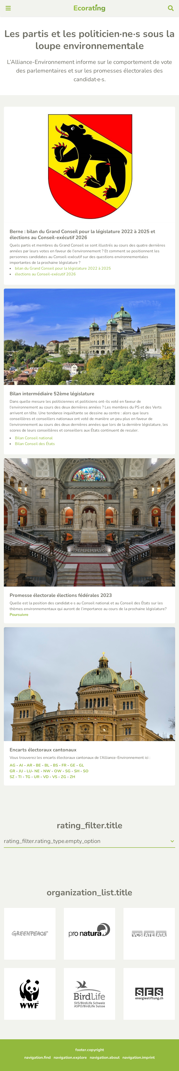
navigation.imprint (138, 1057)
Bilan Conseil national (34, 438)
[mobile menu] (8, 8)
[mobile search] (171, 8)
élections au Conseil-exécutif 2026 (45, 274)
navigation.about (105, 1057)
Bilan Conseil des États (35, 443)
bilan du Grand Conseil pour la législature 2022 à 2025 (63, 268)
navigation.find (37, 1057)
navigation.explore (70, 1057)
